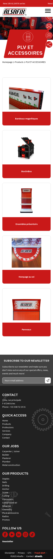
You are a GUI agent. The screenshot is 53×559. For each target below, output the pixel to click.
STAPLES (5, 478)
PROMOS (6, 519)
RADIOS (5, 516)
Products (19, 62)
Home (5, 420)
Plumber (6, 461)
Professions (8, 427)
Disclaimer (10, 552)
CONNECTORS (7, 499)
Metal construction (11, 465)
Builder (5, 454)
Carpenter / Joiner (11, 451)
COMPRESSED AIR (9, 502)
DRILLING (5, 485)
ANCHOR (5, 488)
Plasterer (6, 458)
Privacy (21, 552)
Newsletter (7, 541)
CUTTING (5, 495)
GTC (30, 552)
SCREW (5, 492)
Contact (6, 437)
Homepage (7, 62)
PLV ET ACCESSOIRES (10, 512)
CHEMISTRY (7, 509)
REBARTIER (6, 506)
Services (6, 430)
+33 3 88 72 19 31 (18, 406)
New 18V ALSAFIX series (15, 3)
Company (6, 434)
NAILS (4, 482)
